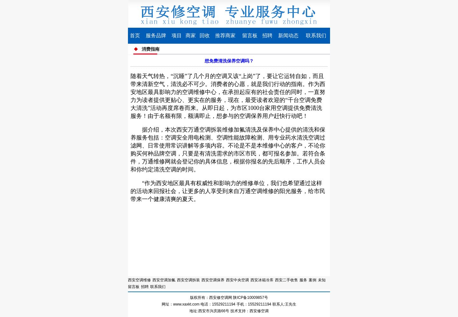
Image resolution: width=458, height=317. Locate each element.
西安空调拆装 (188, 280)
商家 (191, 35)
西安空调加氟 (163, 280)
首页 (135, 35)
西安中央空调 (237, 280)
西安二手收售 (286, 280)
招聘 (267, 35)
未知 (322, 280)
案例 (312, 280)
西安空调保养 (212, 280)
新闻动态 (288, 35)
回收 (205, 35)
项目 (177, 35)
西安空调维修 (139, 280)
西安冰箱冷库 (261, 280)
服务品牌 (156, 35)
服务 (303, 280)
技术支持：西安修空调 (249, 311)
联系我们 (316, 35)
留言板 (249, 35)
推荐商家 (225, 35)
